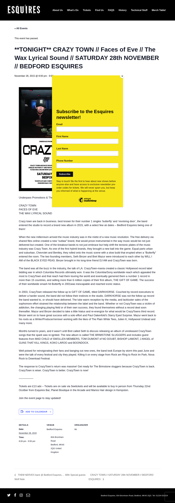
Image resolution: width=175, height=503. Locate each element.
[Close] (122, 76)
